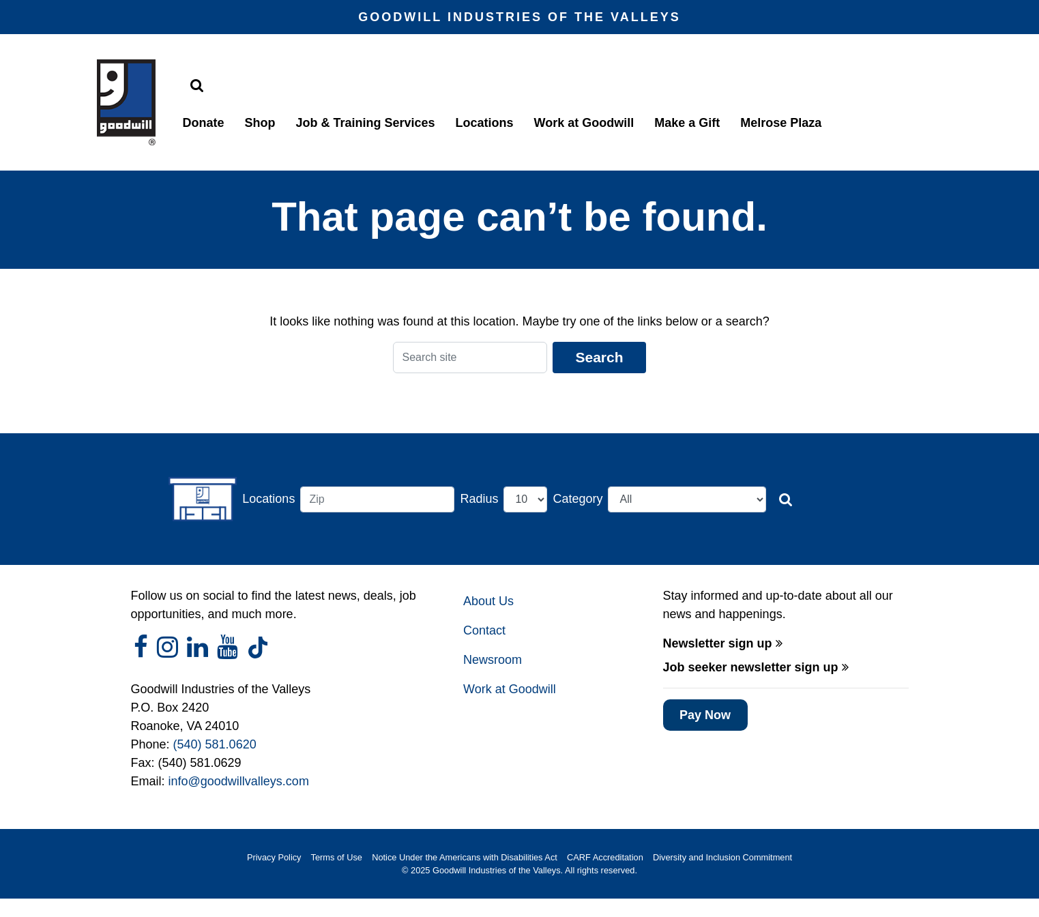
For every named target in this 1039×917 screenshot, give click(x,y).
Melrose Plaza (780, 123)
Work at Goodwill (584, 123)
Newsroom (492, 660)
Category (577, 499)
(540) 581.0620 (215, 744)
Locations (485, 123)
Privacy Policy (274, 857)
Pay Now (705, 715)
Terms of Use (336, 857)
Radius (479, 499)
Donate (203, 123)
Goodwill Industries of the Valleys (495, 870)
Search (599, 357)
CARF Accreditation (605, 857)
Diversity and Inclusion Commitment (722, 857)
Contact (484, 630)
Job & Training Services (365, 123)
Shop (260, 123)
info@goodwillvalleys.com (239, 781)
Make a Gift (687, 123)
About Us (488, 601)
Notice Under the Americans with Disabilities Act (464, 857)
